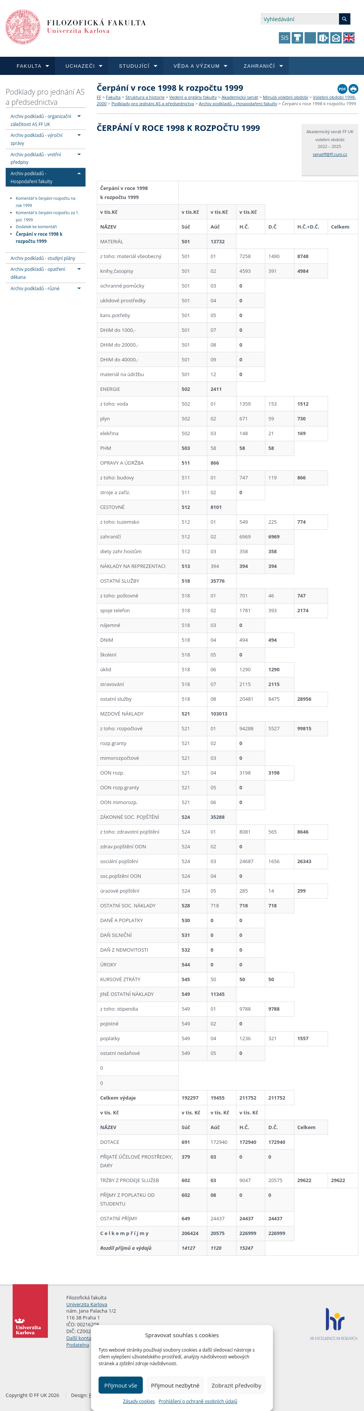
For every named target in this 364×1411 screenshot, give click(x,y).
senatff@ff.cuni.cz (330, 154)
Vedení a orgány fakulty (192, 97)
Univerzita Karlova (86, 1304)
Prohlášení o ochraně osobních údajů (198, 1401)
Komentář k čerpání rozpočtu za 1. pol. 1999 (47, 216)
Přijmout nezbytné (175, 1385)
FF (99, 97)
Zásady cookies (139, 1401)
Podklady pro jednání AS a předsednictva (45, 97)
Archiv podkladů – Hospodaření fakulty (238, 103)
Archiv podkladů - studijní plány (43, 258)
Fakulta (113, 97)
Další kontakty (82, 1338)
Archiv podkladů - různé (35, 288)
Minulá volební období (285, 97)
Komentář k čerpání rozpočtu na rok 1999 (46, 202)
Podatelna (77, 1344)
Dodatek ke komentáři (36, 227)
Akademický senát (240, 97)
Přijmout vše (120, 1385)
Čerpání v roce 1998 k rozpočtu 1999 (39, 237)
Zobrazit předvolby (236, 1385)
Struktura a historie (144, 97)
